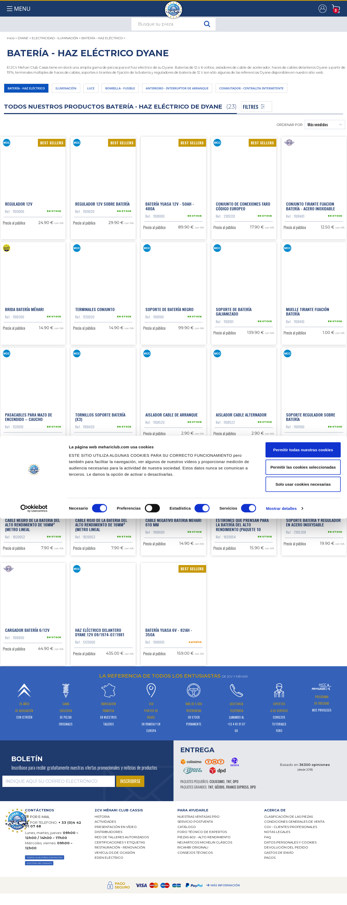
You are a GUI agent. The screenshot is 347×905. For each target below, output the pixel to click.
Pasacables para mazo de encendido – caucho (28, 473)
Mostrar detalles (281, 894)
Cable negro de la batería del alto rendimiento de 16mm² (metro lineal (32, 607)
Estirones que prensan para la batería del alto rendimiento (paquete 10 (242, 607)
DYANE (23, 38)
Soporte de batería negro (169, 340)
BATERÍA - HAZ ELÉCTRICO (102, 38)
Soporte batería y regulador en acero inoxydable (313, 605)
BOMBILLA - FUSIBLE (152, 89)
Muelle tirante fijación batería (307, 342)
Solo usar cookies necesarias (303, 870)
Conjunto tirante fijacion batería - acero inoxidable (310, 210)
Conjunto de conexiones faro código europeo (243, 210)
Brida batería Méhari (24, 340)
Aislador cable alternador (241, 471)
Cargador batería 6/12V (27, 734)
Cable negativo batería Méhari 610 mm (173, 605)
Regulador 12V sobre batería (102, 208)
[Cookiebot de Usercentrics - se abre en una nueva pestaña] (34, 895)
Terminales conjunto (95, 340)
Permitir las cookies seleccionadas (303, 853)
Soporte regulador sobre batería (310, 473)
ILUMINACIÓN (84, 89)
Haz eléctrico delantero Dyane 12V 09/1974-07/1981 (99, 736)
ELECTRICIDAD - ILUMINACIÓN (55, 38)
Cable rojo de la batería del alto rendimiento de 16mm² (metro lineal (101, 607)
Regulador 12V (18, 208)
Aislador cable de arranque (171, 471)
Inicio (10, 38)
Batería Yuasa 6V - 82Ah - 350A (168, 736)
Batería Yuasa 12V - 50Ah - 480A (169, 210)
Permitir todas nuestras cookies (303, 836)
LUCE (115, 89)
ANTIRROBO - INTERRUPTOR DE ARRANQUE (226, 89)
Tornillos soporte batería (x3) (100, 473)
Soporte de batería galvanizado (234, 342)
